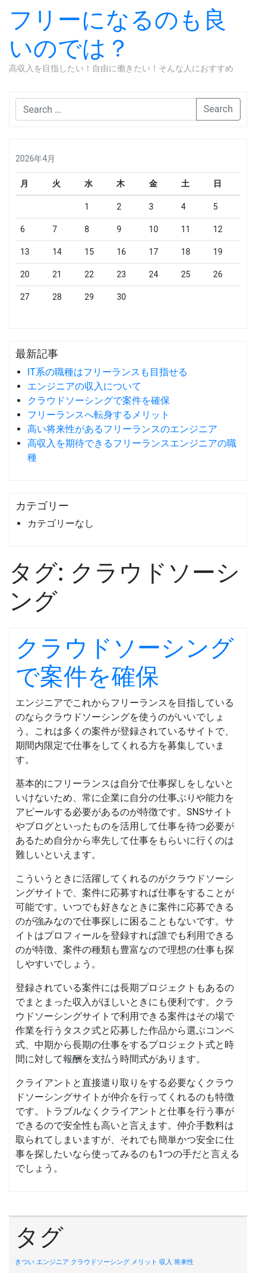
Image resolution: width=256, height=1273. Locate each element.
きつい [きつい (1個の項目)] (24, 1262)
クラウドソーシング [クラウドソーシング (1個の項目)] (100, 1262)
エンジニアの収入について (84, 386)
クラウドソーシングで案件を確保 (98, 400)
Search (218, 109)
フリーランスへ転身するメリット (98, 414)
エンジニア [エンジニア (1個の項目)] (52, 1262)
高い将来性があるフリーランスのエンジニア (122, 429)
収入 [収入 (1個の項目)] (165, 1262)
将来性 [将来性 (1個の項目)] (184, 1262)
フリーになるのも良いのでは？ (118, 34)
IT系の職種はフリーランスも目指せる (107, 372)
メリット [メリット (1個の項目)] (144, 1262)
